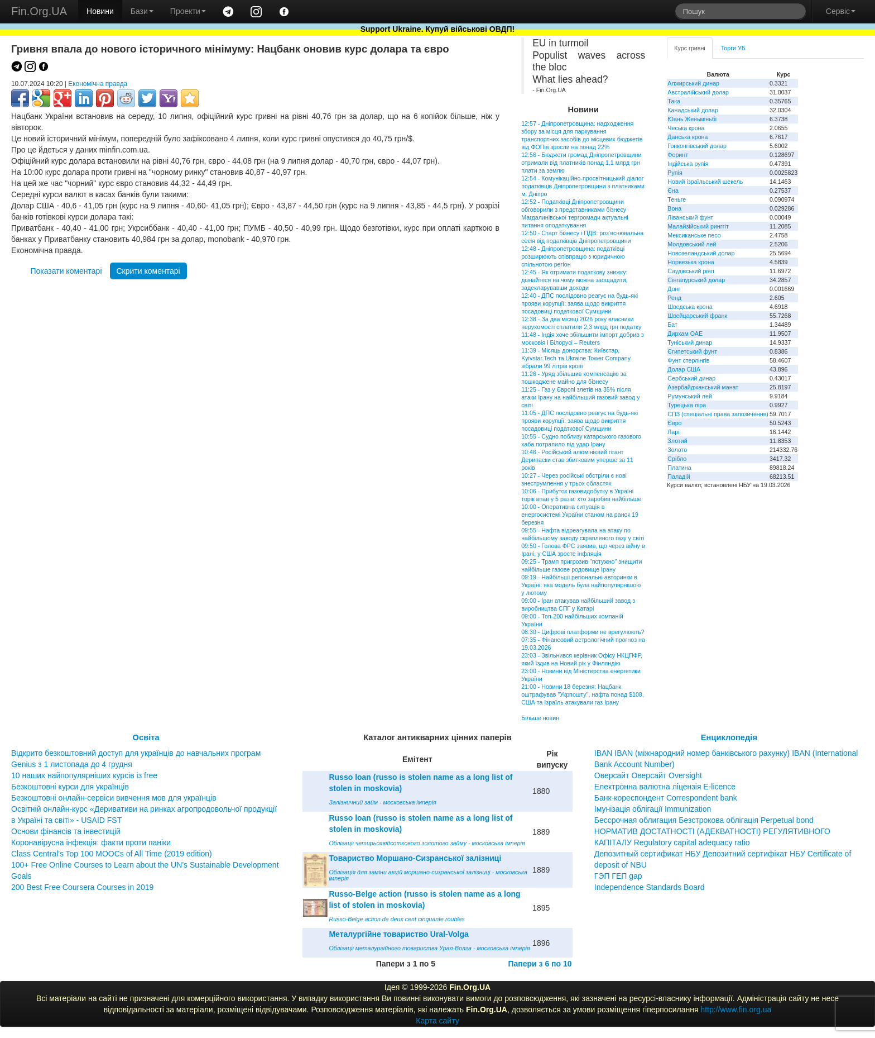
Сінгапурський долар (696, 280)
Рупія (674, 172)
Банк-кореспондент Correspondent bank (665, 797)
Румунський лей (689, 396)
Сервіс (840, 11)
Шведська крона (689, 306)
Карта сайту (437, 1020)
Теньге (676, 199)
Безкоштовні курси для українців (70, 786)
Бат (672, 324)
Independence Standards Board (649, 887)
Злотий (677, 440)
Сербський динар (691, 378)
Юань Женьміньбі (692, 119)
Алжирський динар (693, 83)
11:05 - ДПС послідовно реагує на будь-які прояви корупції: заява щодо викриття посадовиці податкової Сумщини (579, 421)
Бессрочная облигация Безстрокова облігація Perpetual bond (704, 820)
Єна (672, 190)
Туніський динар (689, 342)
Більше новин (540, 718)
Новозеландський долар (700, 253)
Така (673, 101)
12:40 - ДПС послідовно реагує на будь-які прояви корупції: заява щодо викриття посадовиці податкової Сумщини (579, 303)
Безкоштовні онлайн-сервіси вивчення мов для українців (114, 797)
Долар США (683, 369)
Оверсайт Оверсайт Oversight (648, 775)
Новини (100, 11)
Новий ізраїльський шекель (705, 181)
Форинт (677, 154)
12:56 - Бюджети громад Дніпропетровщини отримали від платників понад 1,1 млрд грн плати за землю (581, 162)
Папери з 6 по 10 (539, 963)
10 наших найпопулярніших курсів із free (84, 775)
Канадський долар (692, 110)
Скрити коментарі (148, 270)
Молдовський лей (691, 244)
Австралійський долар (698, 92)
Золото (677, 449)
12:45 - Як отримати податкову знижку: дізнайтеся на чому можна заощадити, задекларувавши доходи (574, 280)
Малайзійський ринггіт (697, 226)
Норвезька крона (690, 262)
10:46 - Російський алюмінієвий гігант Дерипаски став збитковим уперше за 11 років (577, 460)
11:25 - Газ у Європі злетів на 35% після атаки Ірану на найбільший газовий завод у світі (580, 397)
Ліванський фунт (690, 217)
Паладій (678, 476)
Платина (679, 467)
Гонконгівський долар (697, 145)
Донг (673, 288)
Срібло (676, 458)
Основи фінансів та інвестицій (66, 831)
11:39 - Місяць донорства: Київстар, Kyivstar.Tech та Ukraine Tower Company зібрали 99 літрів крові (576, 358)
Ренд (674, 297)
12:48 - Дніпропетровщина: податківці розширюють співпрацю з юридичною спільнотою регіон (572, 256)
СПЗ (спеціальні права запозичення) (717, 414)
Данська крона (687, 137)
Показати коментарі (66, 270)
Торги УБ (733, 48)
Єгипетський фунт (692, 351)
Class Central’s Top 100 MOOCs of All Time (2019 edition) (111, 853)
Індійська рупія (687, 163)
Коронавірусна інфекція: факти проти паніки (91, 842)
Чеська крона (685, 128)
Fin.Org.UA (39, 11)
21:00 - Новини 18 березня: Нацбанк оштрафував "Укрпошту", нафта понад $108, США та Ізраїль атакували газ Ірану (582, 694)
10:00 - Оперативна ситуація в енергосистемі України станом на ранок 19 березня (579, 514)
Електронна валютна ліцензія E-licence (664, 786)
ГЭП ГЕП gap (618, 876)
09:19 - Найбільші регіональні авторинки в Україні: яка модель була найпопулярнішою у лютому (581, 585)
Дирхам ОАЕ (685, 333)
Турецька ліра (686, 405)
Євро (674, 423)
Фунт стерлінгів (688, 360)
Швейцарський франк (697, 315)
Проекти (188, 11)
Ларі (673, 431)
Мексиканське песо (693, 235)
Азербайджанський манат (702, 387)
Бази (142, 11)
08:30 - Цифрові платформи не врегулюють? (583, 631)
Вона (674, 208)
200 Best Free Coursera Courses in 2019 (82, 887)
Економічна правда (97, 84)
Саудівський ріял (690, 271)
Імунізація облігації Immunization (652, 808)
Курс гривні (689, 48)
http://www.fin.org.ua (735, 1009)
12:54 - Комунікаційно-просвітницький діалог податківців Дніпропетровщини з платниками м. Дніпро (583, 186)
